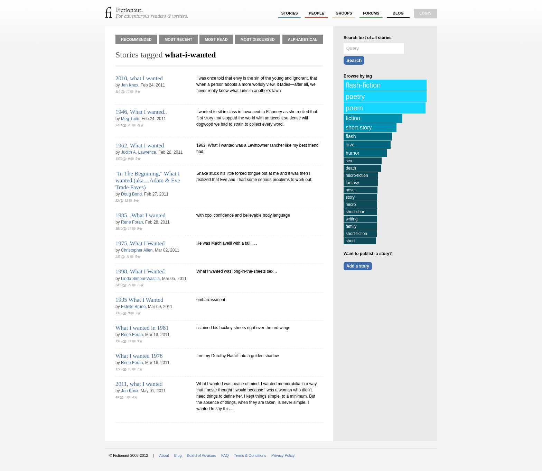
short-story (359, 127)
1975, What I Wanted (140, 243)
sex (349, 160)
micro (351, 204)
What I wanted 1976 (139, 356)
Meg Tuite (130, 118)
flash (351, 136)
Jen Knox (129, 85)
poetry (355, 96)
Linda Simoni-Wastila (140, 278)
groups (344, 13)
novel (351, 190)
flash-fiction (363, 85)
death (351, 168)
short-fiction (356, 233)
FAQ (225, 455)
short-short (355, 211)
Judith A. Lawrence (138, 152)
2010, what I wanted (139, 78)
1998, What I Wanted (140, 271)
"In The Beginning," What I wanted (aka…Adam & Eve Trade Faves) (147, 180)
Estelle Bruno (133, 306)
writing (352, 219)
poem (354, 108)
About (164, 455)
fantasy (352, 182)
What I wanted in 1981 (142, 328)
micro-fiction (357, 175)
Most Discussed (258, 39)
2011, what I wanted (138, 384)
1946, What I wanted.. (141, 112)
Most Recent (178, 39)
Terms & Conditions (250, 455)
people (316, 13)
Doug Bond (131, 194)
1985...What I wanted (140, 215)
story (350, 197)
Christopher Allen (136, 250)
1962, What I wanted (139, 145)
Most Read (216, 39)
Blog (398, 13)
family (351, 226)
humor (352, 153)
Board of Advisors (201, 455)
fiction (353, 118)
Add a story (357, 266)
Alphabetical (303, 39)
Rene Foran (132, 222)
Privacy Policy (283, 455)
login (425, 13)
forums (371, 13)
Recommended (136, 39)
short (350, 240)
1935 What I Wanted (139, 300)
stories (289, 13)
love (350, 144)
